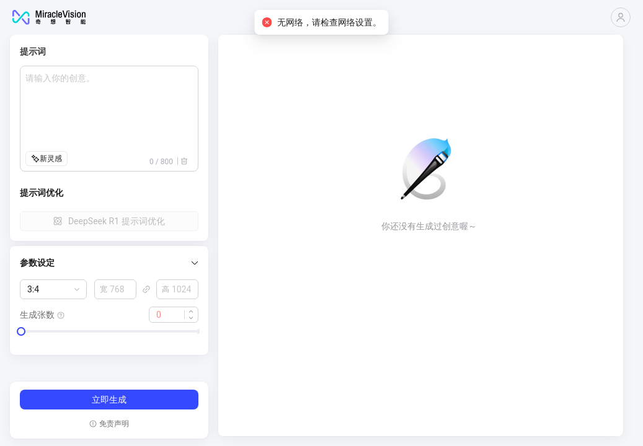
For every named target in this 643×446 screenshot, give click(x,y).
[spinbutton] (115, 289)
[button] (109, 262)
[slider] (21, 331)
